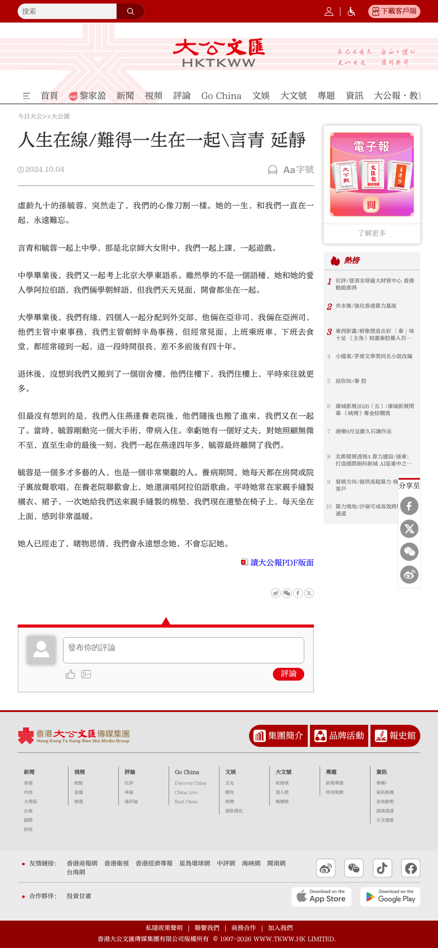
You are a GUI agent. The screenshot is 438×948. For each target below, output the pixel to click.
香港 (28, 783)
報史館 (402, 736)
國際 (28, 820)
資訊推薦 (385, 792)
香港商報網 (82, 863)
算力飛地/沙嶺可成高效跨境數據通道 (374, 510)
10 (329, 506)
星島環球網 (194, 863)
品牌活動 (346, 736)
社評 (129, 783)
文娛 (230, 772)
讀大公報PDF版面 (282, 562)
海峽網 (251, 863)
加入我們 (280, 928)
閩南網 (276, 863)
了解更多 (372, 233)
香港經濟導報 (154, 863)
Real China (186, 801)
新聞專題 (335, 783)
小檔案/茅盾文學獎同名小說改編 (374, 356)
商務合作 (243, 928)
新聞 (29, 772)
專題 (331, 772)
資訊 (381, 772)
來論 (129, 792)
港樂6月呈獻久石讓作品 (364, 431)
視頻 (79, 772)
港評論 (131, 801)
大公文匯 (219, 52)
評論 (289, 673)
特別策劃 (335, 792)
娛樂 (229, 801)
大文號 (283, 772)
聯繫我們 (207, 928)
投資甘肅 (79, 896)
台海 (28, 811)
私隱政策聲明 (164, 928)
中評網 (226, 863)
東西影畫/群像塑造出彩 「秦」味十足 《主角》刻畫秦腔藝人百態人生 (375, 335)
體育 (229, 792)
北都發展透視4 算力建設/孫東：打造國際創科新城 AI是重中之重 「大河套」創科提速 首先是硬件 (374, 460)
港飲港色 (234, 811)
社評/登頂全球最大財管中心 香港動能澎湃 (375, 284)
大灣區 (30, 801)
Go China (187, 772)
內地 (28, 792)
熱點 (78, 783)
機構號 (282, 801)
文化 (229, 783)
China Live (186, 792)
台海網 (76, 872)
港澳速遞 (385, 811)
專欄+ (381, 783)
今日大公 (30, 116)
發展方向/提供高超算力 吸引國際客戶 (375, 485)
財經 (28, 829)
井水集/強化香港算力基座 (366, 306)
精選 (78, 801)
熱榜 (351, 260)
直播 (78, 792)
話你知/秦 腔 (351, 381)
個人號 (282, 792)
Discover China (191, 783)
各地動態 (385, 801)
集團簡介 (285, 736)
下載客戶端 (398, 11)
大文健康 (385, 820)
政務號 (282, 783)
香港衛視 (116, 863)
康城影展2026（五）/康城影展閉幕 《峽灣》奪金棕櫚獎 (375, 409)
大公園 (60, 116)
